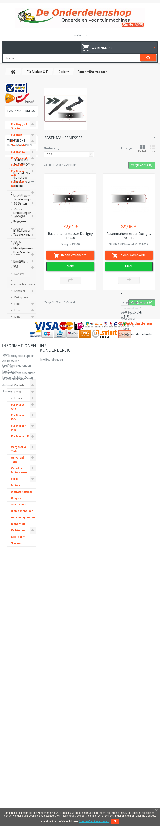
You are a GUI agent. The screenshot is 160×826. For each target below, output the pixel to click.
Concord (19, 220)
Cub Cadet (20, 239)
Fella (17, 363)
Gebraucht (18, 540)
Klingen (16, 502)
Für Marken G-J (18, 410)
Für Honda (18, 156)
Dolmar (18, 265)
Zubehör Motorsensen (20, 474)
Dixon (17, 258)
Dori (16, 271)
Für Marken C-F (18, 188)
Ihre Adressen (49, 770)
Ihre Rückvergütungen (54, 764)
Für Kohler (18, 168)
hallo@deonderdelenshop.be (139, 774)
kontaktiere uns (20, 692)
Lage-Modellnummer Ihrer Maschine (23, 677)
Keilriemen (18, 534)
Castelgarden (19, 200)
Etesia (18, 327)
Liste (152, 149)
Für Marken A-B (18, 177)
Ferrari (18, 370)
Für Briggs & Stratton (19, 130)
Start (5, 753)
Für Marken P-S (18, 432)
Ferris (17, 376)
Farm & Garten (17, 355)
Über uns (8, 765)
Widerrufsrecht (12, 783)
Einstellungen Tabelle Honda (22, 661)
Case (17, 207)
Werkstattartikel (21, 495)
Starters (16, 547)
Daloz (17, 245)
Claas (17, 226)
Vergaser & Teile (18, 453)
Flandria (19, 383)
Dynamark (20, 295)
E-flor (17, 333)
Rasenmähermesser (23, 288)
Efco (17, 314)
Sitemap (7, 789)
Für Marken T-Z (20, 442)
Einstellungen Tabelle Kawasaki (22, 645)
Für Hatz (16, 139)
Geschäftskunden (13, 777)
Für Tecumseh (18, 147)
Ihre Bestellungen (51, 758)
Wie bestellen (10, 759)
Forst (14, 483)
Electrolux (20, 346)
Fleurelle (19, 389)
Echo (17, 307)
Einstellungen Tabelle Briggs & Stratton (22, 628)
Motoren (16, 489)
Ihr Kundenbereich (57, 746)
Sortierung (51, 148)
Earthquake (21, 301)
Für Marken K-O (18, 421)
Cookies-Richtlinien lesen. (94, 821)
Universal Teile (17, 463)
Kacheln (142, 149)
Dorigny (19, 278)
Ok (115, 821)
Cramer (18, 232)
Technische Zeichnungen (22, 590)
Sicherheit (18, 528)
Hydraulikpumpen (23, 521)
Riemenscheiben (22, 515)
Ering (17, 320)
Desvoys (19, 252)
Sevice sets (18, 508)
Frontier (19, 402)
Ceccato (19, 213)
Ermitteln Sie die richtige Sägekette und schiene (23, 608)
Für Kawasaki (20, 162)
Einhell (18, 340)
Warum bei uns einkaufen (18, 771)
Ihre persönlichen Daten (55, 776)
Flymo (18, 395)
